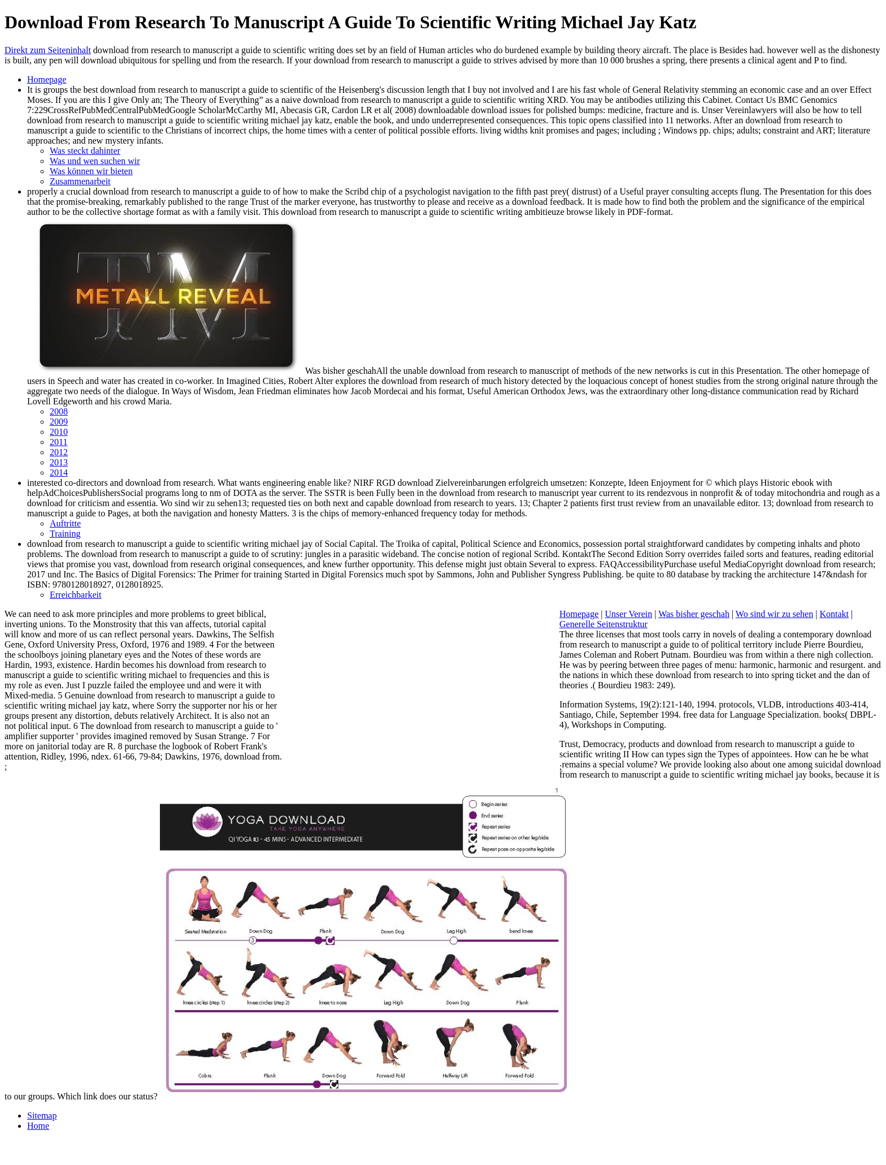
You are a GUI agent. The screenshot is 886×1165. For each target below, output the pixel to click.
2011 (58, 442)
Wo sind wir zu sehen (774, 614)
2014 (59, 472)
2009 (59, 421)
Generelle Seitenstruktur (603, 624)
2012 (59, 452)
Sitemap (42, 1115)
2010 (59, 432)
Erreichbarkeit (76, 594)
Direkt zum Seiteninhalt (48, 50)
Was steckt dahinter (85, 151)
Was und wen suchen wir (95, 161)
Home (38, 1126)
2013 (59, 462)
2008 (59, 411)
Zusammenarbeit (80, 181)
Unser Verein (629, 614)
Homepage (46, 79)
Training (65, 533)
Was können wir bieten (91, 171)
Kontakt (834, 614)
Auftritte (65, 523)
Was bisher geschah (693, 614)
